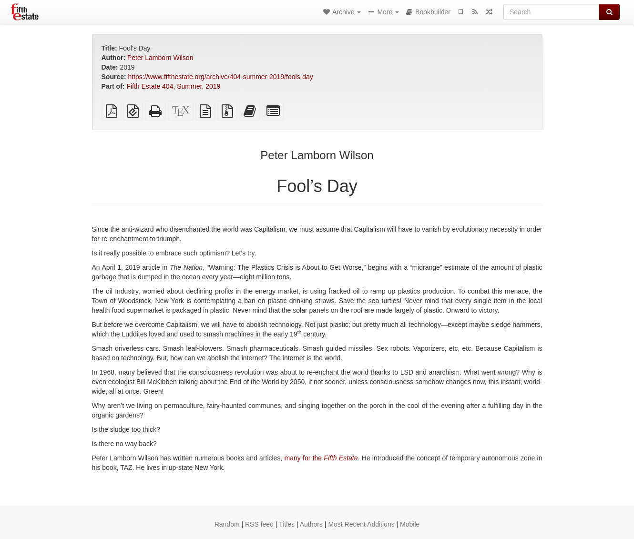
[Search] (551, 12)
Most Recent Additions (361, 524)
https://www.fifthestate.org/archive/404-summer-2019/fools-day (220, 77)
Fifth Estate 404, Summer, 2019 (173, 86)
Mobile (409, 524)
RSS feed (259, 524)
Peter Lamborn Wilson (160, 57)
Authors (311, 524)
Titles (287, 524)
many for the (321, 458)
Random (227, 524)
